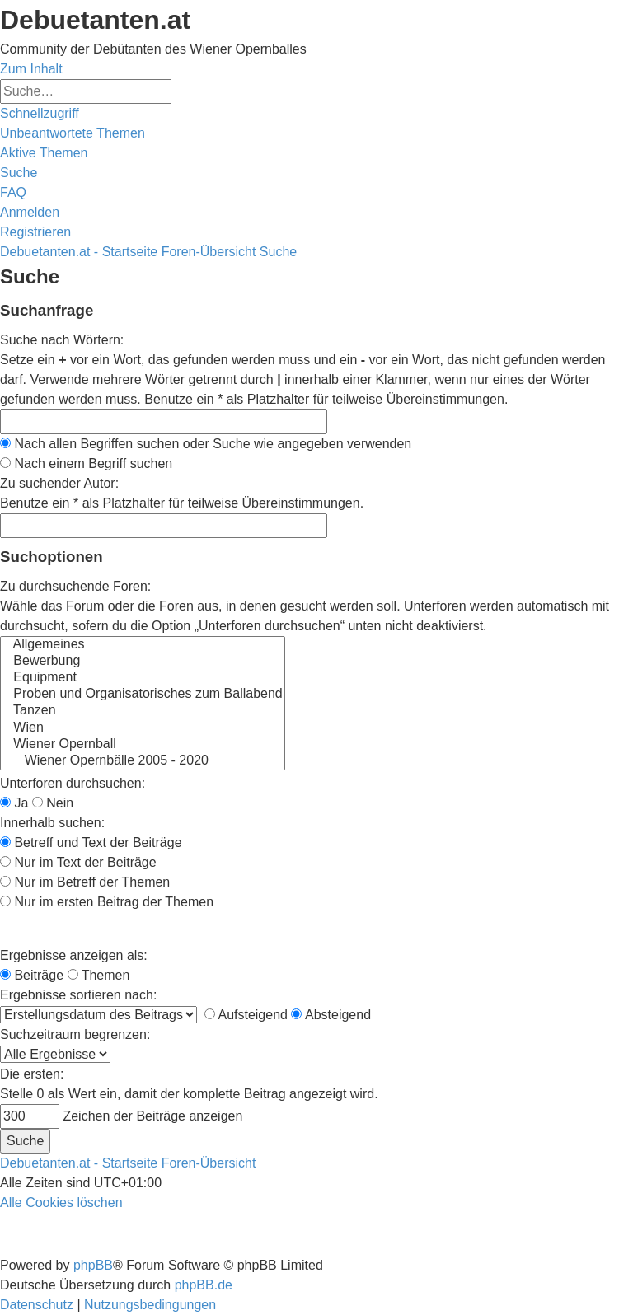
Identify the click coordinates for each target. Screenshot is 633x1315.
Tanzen (142, 711)
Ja (14, 803)
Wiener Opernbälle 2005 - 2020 (142, 761)
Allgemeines (142, 645)
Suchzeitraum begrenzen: (75, 1034)
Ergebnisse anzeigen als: (74, 955)
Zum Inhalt (31, 69)
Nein (52, 803)
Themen (99, 975)
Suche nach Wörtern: (62, 340)
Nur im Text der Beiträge (78, 862)
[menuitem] (72, 133)
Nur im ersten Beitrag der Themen (106, 902)
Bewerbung (142, 661)
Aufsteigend (246, 1015)
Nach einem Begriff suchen (86, 463)
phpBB (93, 1265)
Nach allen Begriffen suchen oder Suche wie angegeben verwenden (205, 444)
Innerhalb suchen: (52, 823)
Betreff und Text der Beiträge (91, 842)
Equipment (142, 678)
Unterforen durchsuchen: (72, 783)
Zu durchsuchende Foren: (75, 586)
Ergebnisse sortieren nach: (78, 995)
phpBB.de (203, 1285)
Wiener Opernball (142, 745)
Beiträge (31, 975)
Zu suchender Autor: (59, 483)
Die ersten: (31, 1074)
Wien (142, 728)
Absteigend (331, 1015)
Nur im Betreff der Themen (85, 882)
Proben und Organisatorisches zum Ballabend (142, 694)
